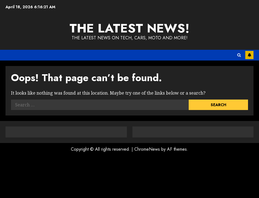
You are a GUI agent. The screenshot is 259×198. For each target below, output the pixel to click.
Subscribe (249, 55)
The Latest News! (129, 28)
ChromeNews (147, 149)
